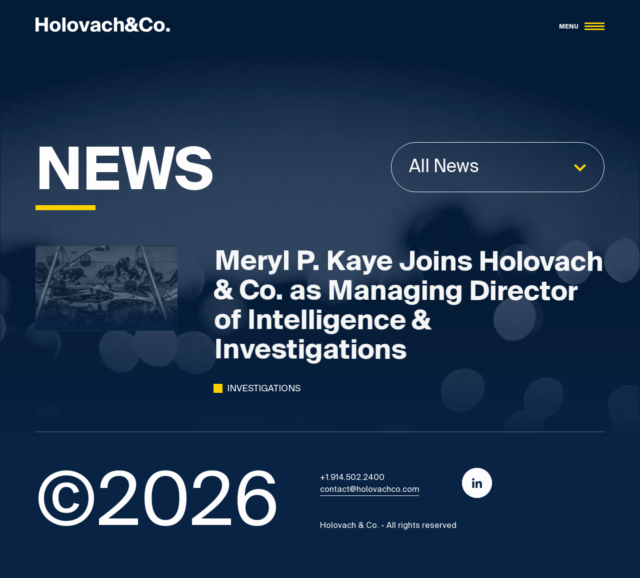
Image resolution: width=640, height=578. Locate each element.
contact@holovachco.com (369, 490)
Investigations (263, 388)
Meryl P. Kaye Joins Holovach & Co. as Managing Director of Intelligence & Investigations (409, 309)
